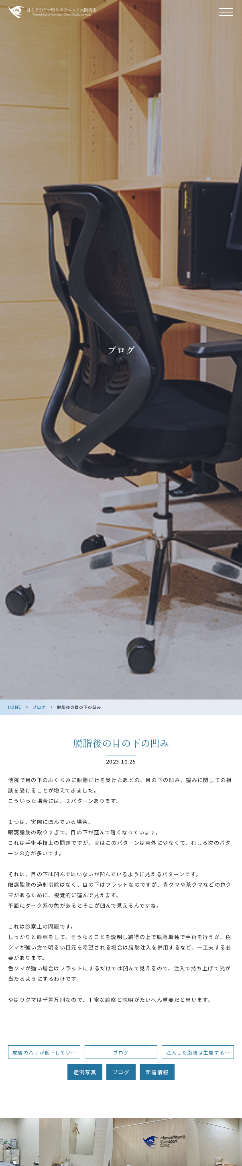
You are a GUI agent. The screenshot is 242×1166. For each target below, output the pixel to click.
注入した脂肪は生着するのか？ (200, 1052)
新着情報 (157, 1072)
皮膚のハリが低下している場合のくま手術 (46, 1052)
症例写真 (84, 1072)
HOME (14, 707)
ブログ (39, 707)
